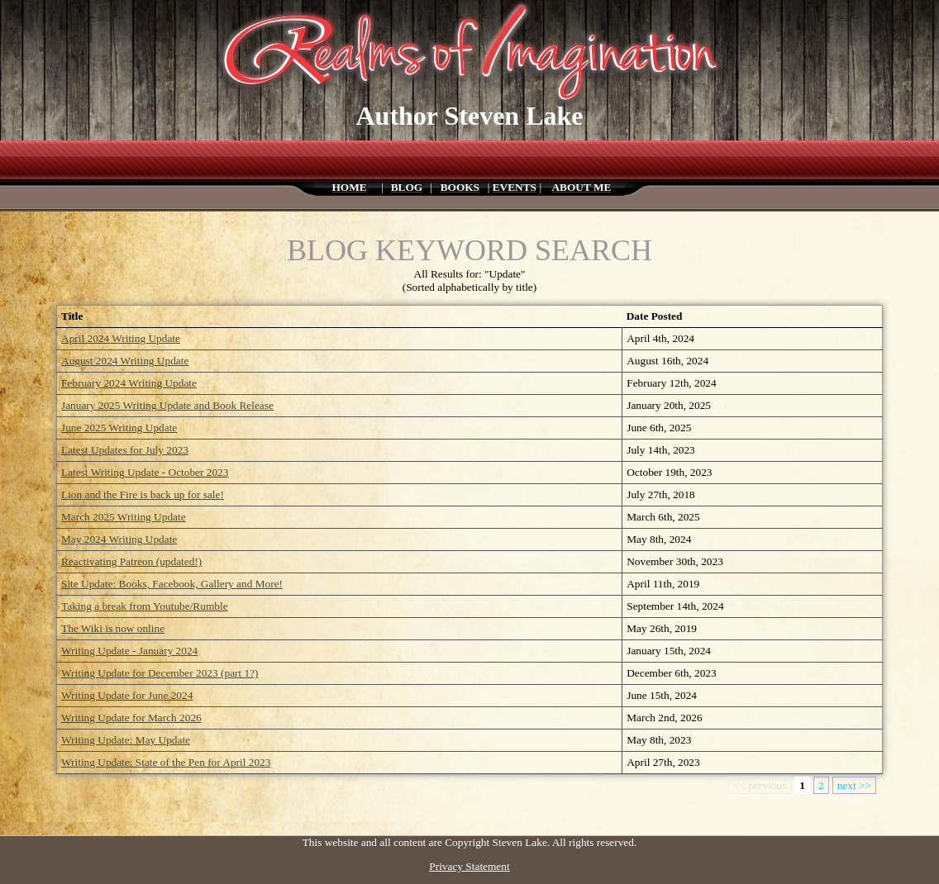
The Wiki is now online (112, 628)
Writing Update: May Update (125, 740)
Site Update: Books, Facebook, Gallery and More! (172, 583)
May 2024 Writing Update (119, 539)
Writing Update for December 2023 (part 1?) (160, 673)
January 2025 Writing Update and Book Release (167, 405)
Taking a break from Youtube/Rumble (144, 606)
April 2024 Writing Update (120, 338)
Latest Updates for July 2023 (124, 450)
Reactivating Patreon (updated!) (131, 561)
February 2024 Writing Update (129, 383)
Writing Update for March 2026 (131, 717)
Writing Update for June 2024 (127, 695)
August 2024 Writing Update (124, 360)
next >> (854, 785)
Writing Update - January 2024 (129, 650)
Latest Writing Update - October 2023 (144, 472)
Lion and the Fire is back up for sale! (142, 494)
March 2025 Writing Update (123, 517)
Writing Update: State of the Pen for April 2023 (165, 762)
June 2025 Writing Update (119, 427)
